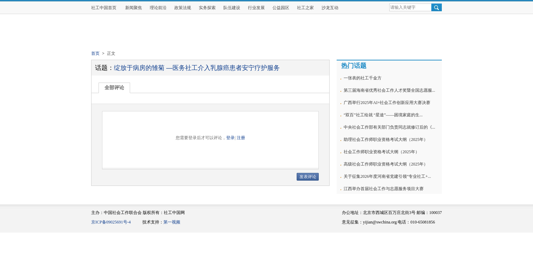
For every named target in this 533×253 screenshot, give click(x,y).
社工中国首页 (103, 7)
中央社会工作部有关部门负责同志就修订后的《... (389, 127)
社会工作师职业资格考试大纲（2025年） (381, 151)
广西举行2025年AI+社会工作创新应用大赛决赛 (387, 102)
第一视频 (171, 222)
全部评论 (114, 87)
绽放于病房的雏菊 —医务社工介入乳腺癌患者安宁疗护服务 (197, 67)
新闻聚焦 (133, 7)
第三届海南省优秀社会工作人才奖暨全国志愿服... (389, 90)
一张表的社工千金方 (363, 78)
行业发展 (256, 7)
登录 (230, 137)
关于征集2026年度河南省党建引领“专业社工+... (387, 176)
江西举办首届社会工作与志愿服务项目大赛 (384, 188)
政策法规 (182, 7)
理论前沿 (158, 7)
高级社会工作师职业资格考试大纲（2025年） (386, 164)
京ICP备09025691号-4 (111, 222)
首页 (95, 53)
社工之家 (305, 7)
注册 (241, 137)
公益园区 (280, 7)
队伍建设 (231, 7)
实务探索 (207, 7)
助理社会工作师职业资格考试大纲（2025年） (386, 139)
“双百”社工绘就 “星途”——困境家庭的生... (383, 114)
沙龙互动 (330, 7)
